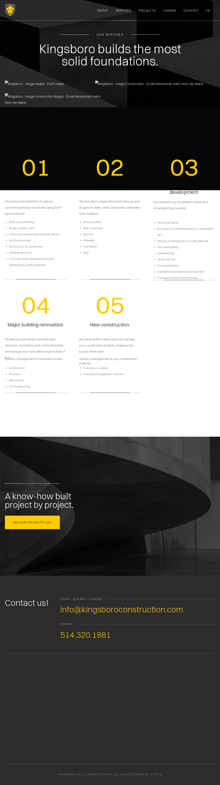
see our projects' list (32, 522)
